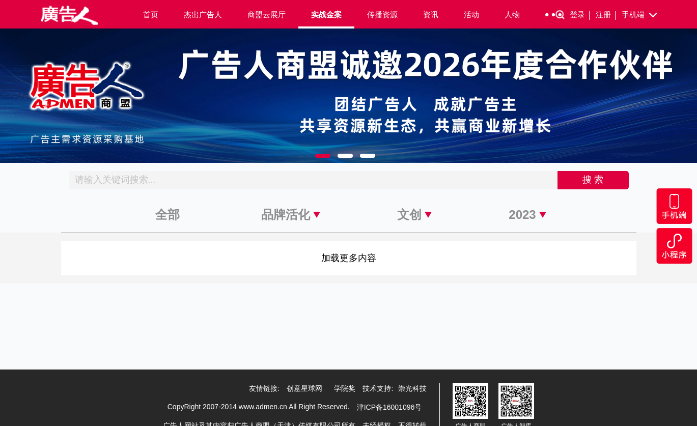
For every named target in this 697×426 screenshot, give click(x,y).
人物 (512, 14)
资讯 (430, 14)
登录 (580, 15)
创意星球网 (304, 388)
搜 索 (592, 180)
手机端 (640, 15)
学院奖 (344, 388)
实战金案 (326, 14)
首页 (150, 14)
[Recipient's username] (313, 180)
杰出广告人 (203, 14)
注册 (606, 15)
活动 (471, 14)
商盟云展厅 (266, 14)
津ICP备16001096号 (389, 407)
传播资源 (382, 14)
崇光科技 (412, 388)
